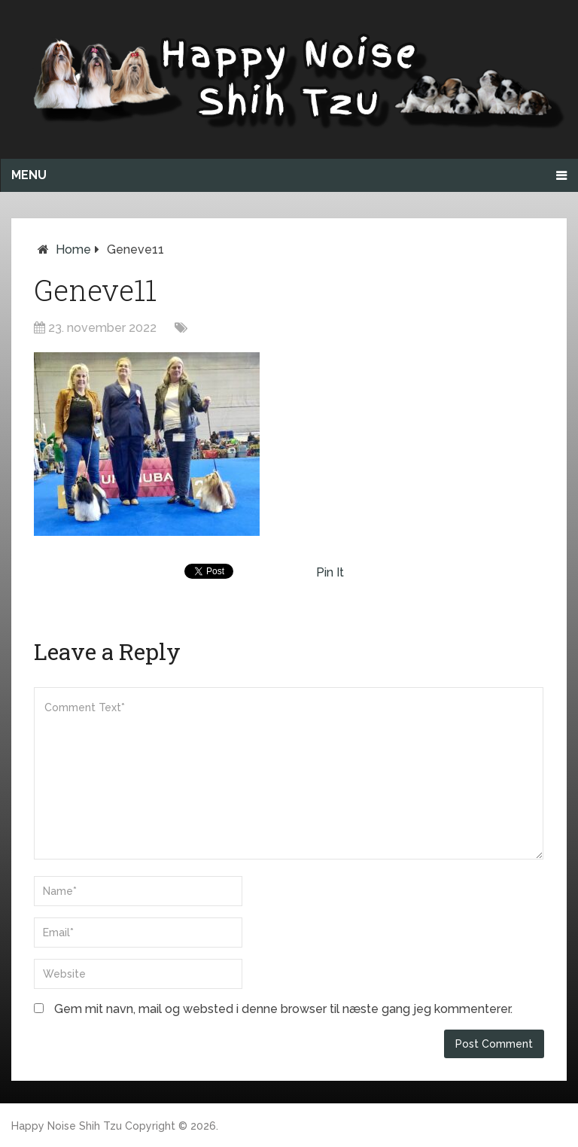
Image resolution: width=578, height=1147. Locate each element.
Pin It (330, 572)
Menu (29, 175)
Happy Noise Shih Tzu (66, 1126)
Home (73, 249)
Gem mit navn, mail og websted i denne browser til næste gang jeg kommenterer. (283, 1009)
